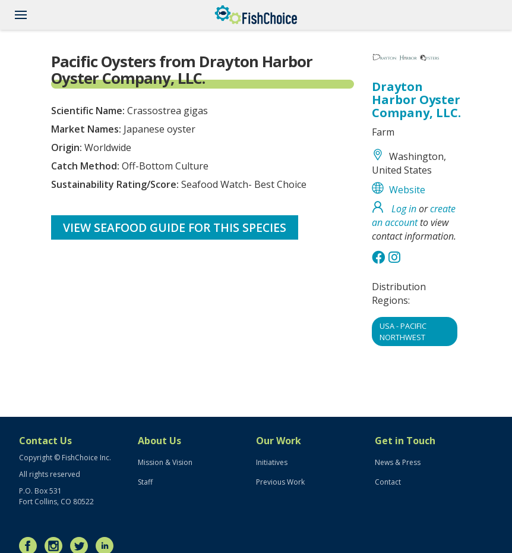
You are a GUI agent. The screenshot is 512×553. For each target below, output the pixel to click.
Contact (388, 482)
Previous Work (280, 482)
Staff (145, 482)
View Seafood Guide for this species (174, 227)
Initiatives (271, 462)
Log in (403, 208)
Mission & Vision (165, 462)
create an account (414, 215)
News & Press (398, 462)
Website (407, 189)
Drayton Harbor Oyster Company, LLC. (416, 99)
